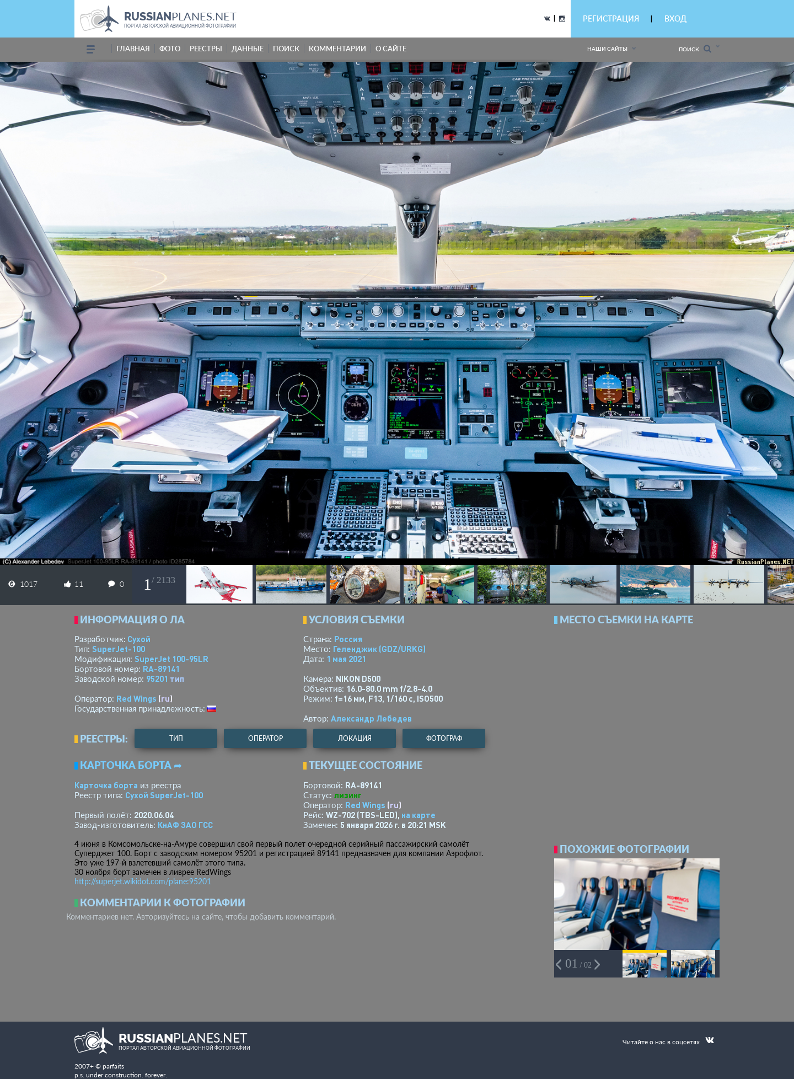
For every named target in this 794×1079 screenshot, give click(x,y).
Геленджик (379, 649)
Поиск (695, 49)
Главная (133, 48)
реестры (206, 48)
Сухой (139, 639)
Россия (348, 639)
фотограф (444, 738)
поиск (286, 48)
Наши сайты (607, 48)
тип (177, 678)
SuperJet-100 (118, 649)
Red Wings (136, 698)
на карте (418, 815)
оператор (265, 738)
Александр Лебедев (371, 718)
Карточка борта (106, 785)
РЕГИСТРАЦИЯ (611, 18)
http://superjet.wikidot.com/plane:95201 (142, 881)
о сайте (390, 48)
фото (169, 48)
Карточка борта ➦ (131, 765)
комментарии (337, 48)
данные (248, 48)
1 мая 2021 (346, 659)
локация (355, 738)
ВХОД (675, 18)
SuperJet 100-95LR (171, 659)
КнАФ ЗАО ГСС (185, 825)
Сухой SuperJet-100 (164, 795)
